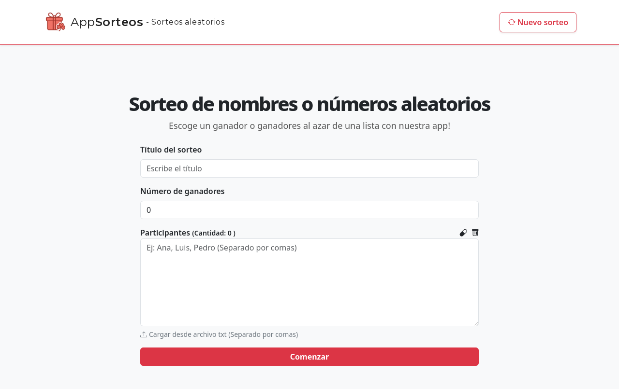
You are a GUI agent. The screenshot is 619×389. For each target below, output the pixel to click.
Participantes (188, 232)
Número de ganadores (182, 191)
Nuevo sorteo (538, 22)
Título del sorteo (171, 149)
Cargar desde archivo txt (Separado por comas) (219, 334)
